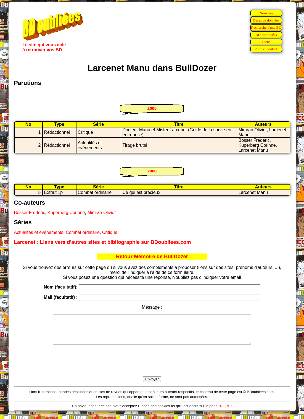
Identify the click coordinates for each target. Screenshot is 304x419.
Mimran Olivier (101, 212)
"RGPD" (225, 412)
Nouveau (266, 13)
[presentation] (152, 367)
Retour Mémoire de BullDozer (152, 256)
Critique (109, 232)
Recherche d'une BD (266, 27)
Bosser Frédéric (29, 212)
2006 (152, 171)
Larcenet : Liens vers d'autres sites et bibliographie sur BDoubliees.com (102, 242)
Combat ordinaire (83, 232)
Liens (266, 42)
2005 (152, 108)
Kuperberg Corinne (66, 212)
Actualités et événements (39, 232)
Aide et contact (266, 49)
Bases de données (266, 20)
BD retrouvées (266, 35)
